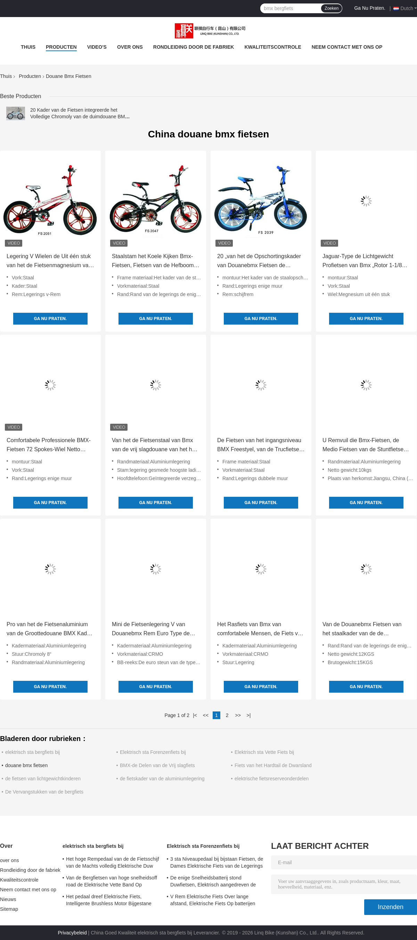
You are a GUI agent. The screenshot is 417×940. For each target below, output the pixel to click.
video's (97, 47)
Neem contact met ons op (347, 47)
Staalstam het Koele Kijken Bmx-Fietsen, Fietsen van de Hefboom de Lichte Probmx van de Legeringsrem (153, 261)
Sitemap (9, 909)
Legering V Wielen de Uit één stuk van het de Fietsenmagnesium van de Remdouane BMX (49, 261)
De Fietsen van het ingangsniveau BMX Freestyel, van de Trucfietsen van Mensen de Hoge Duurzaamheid (259, 445)
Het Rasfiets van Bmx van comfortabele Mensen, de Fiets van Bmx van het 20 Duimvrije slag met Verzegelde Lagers (260, 629)
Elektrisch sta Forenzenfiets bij (153, 752)
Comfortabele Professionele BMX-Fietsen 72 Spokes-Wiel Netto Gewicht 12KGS (49, 445)
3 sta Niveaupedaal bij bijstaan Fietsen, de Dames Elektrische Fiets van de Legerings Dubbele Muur (216, 863)
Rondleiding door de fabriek (193, 47)
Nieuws (8, 899)
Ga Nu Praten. (369, 8)
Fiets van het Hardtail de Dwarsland (273, 765)
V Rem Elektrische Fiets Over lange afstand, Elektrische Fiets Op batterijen (212, 900)
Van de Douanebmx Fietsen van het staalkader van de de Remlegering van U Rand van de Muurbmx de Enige (362, 629)
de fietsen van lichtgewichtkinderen (43, 778)
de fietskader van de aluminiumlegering (162, 778)
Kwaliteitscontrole (272, 47)
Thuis (28, 47)
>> (237, 715)
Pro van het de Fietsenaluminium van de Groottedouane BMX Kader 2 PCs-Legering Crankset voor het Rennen (49, 629)
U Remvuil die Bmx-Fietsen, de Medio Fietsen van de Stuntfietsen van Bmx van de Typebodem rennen (364, 445)
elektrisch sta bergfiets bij (32, 752)
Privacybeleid (72, 932)
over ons (130, 47)
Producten (61, 47)
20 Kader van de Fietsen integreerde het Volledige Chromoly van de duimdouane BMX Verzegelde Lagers (79, 116)
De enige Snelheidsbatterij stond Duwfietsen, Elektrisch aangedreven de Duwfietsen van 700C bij (213, 882)
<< (205, 715)
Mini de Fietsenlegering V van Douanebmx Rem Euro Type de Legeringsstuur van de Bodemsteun (151, 629)
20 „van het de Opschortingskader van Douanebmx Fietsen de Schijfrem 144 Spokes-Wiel (259, 261)
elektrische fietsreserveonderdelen (272, 778)
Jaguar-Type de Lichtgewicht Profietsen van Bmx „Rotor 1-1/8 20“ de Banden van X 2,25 (362, 261)
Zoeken (331, 8)
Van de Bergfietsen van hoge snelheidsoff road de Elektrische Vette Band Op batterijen (111, 882)
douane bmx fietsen (26, 765)
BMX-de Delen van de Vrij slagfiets (157, 765)
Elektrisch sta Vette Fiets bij (264, 752)
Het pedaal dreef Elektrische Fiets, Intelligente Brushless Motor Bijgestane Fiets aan (109, 901)
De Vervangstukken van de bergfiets (44, 792)
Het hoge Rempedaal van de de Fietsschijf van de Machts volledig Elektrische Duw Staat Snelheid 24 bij (112, 863)
